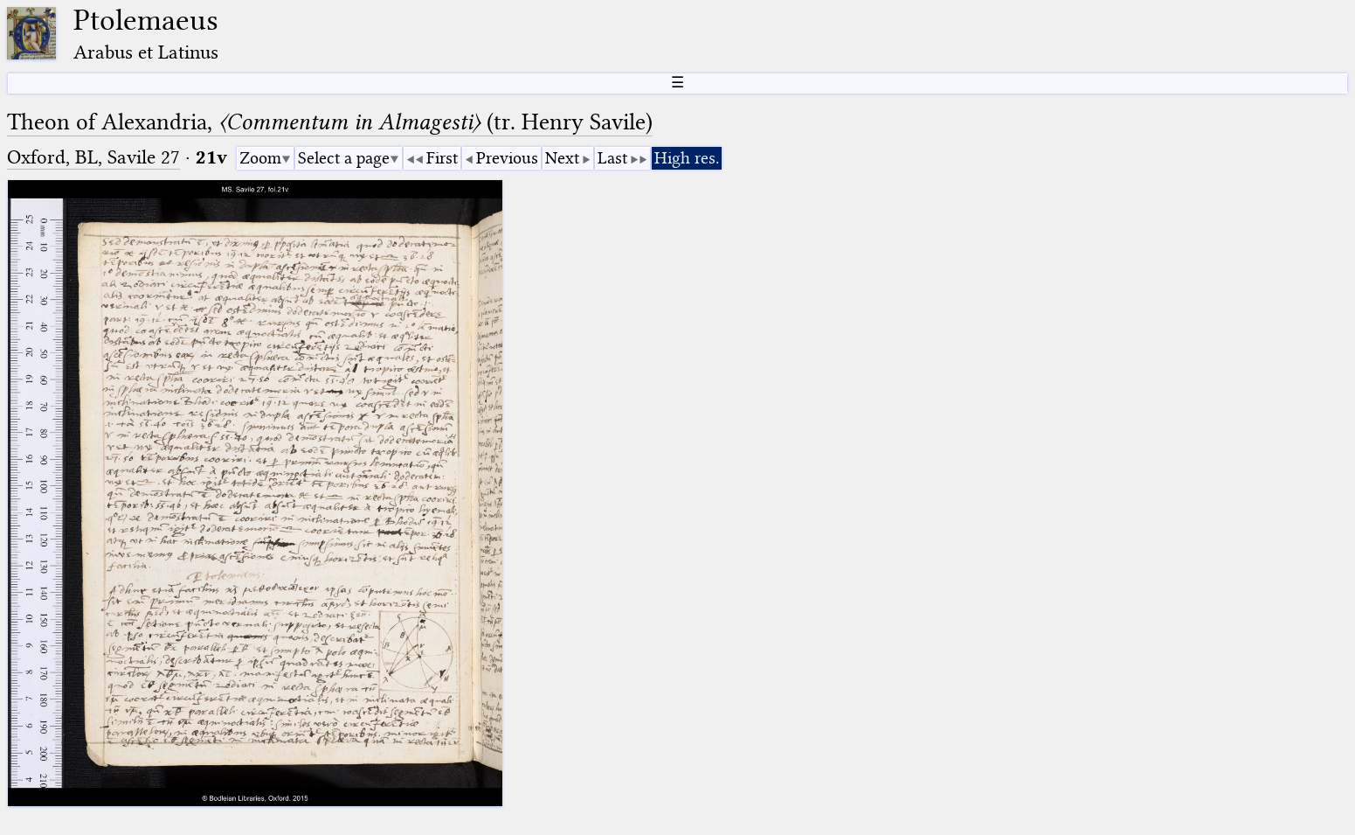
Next (562, 158)
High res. (686, 158)
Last (612, 158)
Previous (507, 158)
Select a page (344, 158)
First (442, 158)
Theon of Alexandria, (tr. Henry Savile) (330, 122)
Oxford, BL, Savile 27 (93, 157)
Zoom (260, 158)
